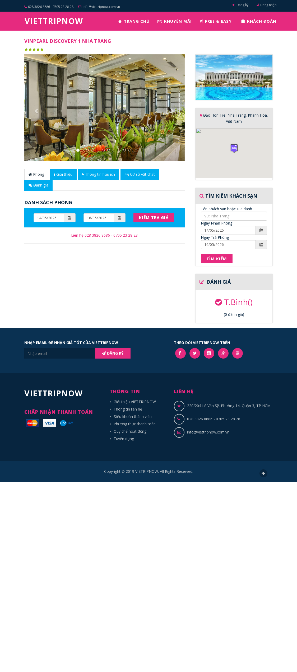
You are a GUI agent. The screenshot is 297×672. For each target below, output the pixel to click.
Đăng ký (240, 5)
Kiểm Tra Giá (154, 217)
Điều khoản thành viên (133, 416)
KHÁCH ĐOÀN (258, 21)
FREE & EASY (216, 21)
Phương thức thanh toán (135, 423)
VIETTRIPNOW (54, 21)
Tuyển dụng (124, 438)
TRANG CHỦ (134, 21)
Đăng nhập (266, 5)
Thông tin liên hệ (128, 409)
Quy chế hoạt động (130, 431)
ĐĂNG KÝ (112, 353)
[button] (36, 134)
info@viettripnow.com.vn (99, 6)
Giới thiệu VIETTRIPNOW (135, 401)
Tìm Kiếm (216, 258)
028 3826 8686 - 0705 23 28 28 (48, 6)
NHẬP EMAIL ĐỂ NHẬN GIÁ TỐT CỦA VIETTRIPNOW (71, 342)
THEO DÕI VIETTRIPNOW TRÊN (202, 342)
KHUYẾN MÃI (174, 21)
